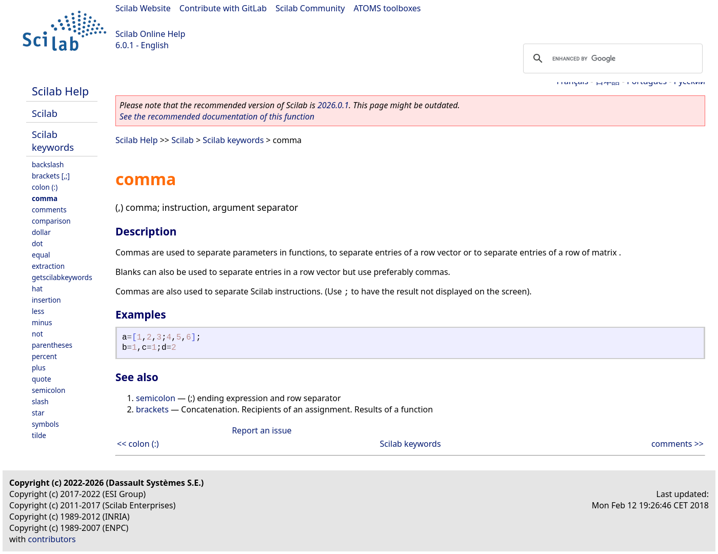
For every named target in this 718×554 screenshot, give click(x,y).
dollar (41, 232)
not (37, 334)
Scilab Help (60, 91)
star (38, 413)
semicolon (48, 390)
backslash (48, 164)
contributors (52, 539)
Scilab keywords (53, 140)
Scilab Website (143, 8)
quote (41, 379)
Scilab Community (310, 8)
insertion (46, 300)
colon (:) (44, 187)
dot (37, 243)
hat (37, 288)
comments (49, 209)
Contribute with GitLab (223, 8)
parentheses (52, 345)
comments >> (677, 443)
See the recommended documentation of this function (216, 116)
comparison (51, 221)
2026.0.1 (333, 105)
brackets (152, 409)
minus (42, 322)
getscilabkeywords (62, 277)
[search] (611, 58)
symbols (45, 424)
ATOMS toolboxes (387, 8)
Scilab (44, 113)
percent (44, 356)
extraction (48, 266)
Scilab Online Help (150, 33)
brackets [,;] (51, 176)
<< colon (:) (138, 443)
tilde (39, 435)
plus (39, 367)
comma (44, 198)
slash (40, 401)
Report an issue (261, 430)
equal (41, 255)
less (38, 311)
